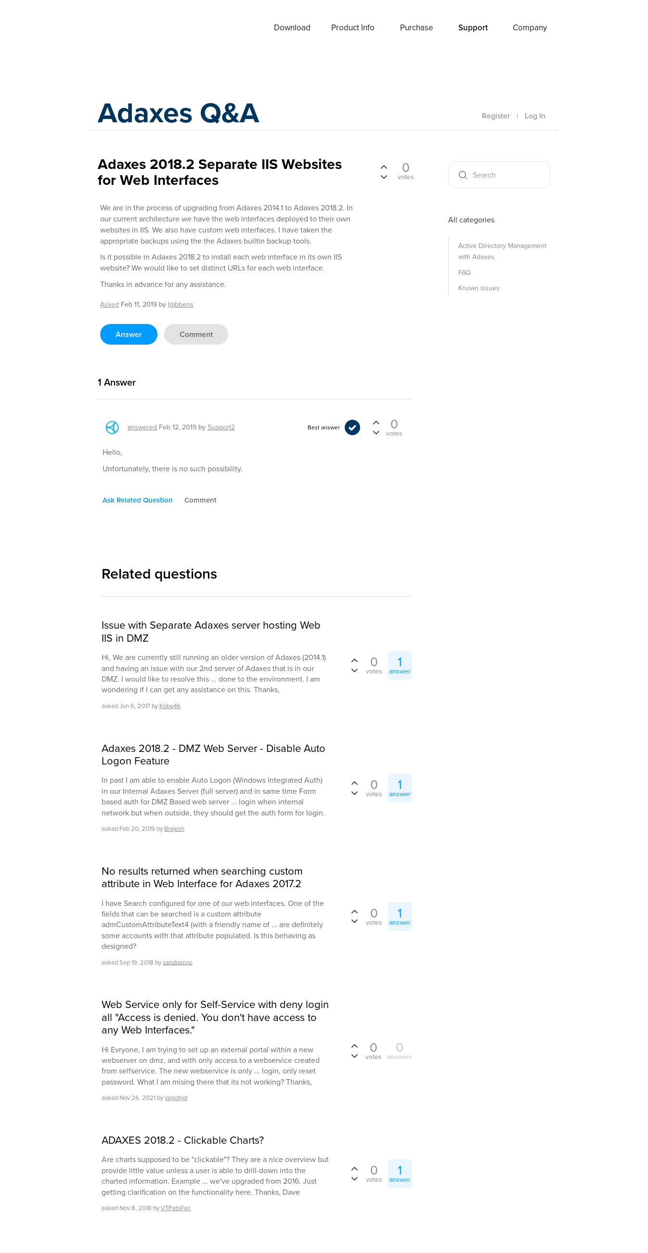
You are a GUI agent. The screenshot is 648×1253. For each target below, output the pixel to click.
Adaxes (121, 28)
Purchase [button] (416, 28)
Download (292, 28)
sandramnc (178, 962)
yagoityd (176, 1097)
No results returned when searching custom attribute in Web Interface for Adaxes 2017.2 (202, 878)
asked (109, 304)
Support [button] (473, 28)
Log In (535, 115)
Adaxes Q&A (180, 112)
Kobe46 (170, 705)
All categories (471, 219)
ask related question (138, 500)
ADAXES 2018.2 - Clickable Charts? (183, 1140)
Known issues (479, 288)
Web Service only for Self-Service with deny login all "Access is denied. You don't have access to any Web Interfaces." (215, 1017)
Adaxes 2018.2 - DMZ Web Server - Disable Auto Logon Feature (213, 755)
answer (129, 334)
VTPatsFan (176, 1208)
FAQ (464, 273)
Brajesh (174, 828)
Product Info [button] (353, 28)
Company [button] (530, 28)
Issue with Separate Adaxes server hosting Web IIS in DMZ (211, 632)
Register (496, 115)
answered (142, 427)
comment (196, 334)
